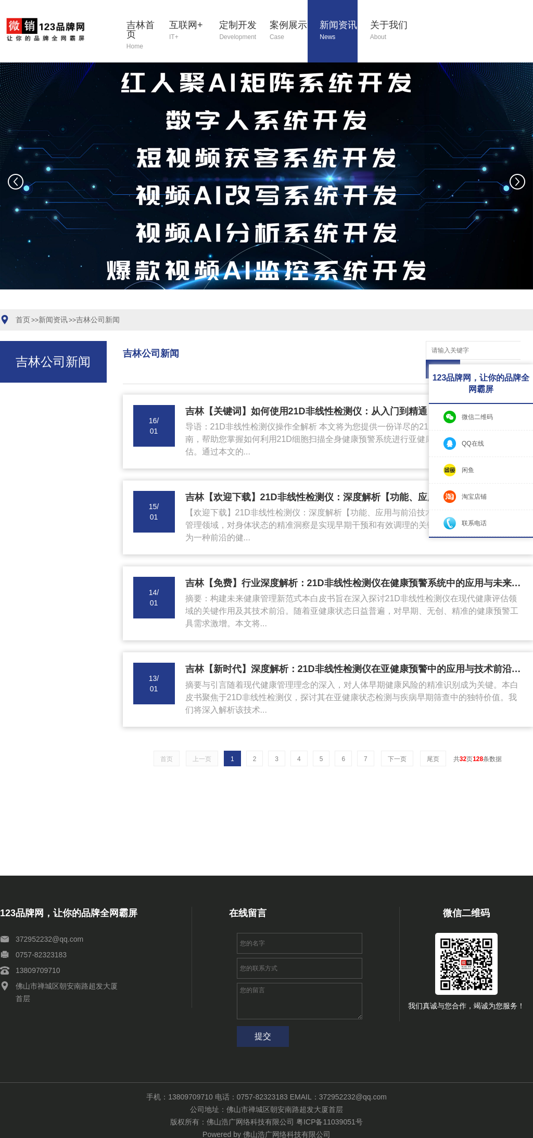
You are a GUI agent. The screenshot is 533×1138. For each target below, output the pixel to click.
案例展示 (289, 31)
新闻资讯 (339, 31)
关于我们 (389, 31)
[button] (203, 303)
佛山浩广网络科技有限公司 (287, 1115)
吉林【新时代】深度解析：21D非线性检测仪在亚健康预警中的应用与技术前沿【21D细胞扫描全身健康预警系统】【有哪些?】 (354, 650)
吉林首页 (141, 35)
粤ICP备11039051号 (329, 1103)
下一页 (397, 740)
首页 (23, 319)
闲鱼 (468, 470)
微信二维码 (477, 417)
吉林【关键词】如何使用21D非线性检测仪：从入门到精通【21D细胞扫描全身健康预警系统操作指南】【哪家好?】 (354, 392)
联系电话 (474, 523)
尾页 (433, 740)
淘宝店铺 (474, 496)
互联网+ (188, 31)
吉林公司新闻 (98, 319)
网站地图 (164, 1126)
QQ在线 (473, 443)
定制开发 (238, 31)
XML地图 (195, 1126)
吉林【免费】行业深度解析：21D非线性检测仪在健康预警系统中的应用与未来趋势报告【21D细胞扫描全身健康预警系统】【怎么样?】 (354, 564)
